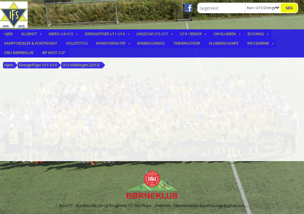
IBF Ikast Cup (53, 52)
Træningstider (186, 43)
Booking (257, 33)
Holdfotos (77, 43)
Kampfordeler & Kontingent (30, 43)
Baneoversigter (112, 43)
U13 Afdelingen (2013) (81, 65)
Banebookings (150, 43)
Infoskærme (259, 43)
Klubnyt (30, 33)
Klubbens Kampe (224, 43)
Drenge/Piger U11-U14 (106, 33)
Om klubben (226, 33)
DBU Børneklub (18, 52)
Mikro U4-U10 (62, 33)
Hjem (8, 33)
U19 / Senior (192, 33)
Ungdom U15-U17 (153, 33)
